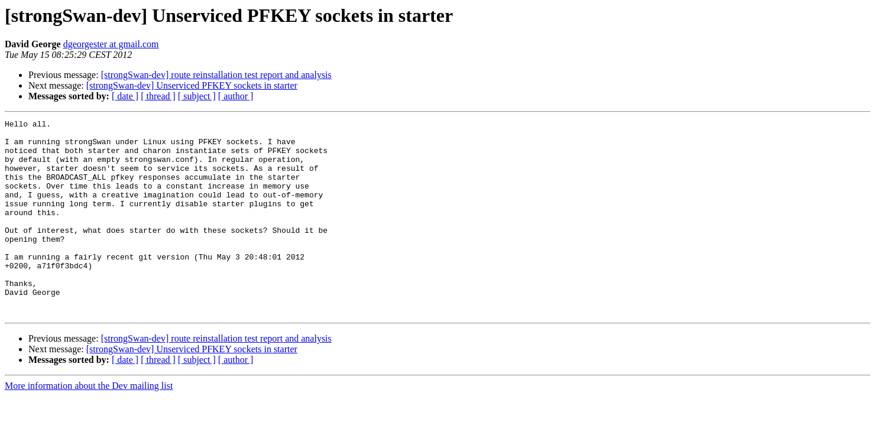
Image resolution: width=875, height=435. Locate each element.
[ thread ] (158, 96)
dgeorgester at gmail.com (111, 44)
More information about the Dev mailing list (89, 425)
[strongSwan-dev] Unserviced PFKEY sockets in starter (191, 85)
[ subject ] (197, 96)
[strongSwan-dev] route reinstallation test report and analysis (216, 75)
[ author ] (236, 96)
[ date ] (125, 96)
